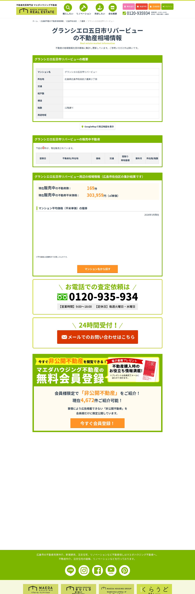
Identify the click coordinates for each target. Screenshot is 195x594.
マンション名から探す (97, 269)
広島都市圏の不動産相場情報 (52, 21)
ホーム (35, 21)
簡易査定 (129, 6)
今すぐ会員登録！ (97, 423)
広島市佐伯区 (71, 21)
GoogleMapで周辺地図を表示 (97, 126)
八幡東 (82, 21)
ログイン (167, 6)
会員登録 (154, 6)
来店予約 (142, 6)
